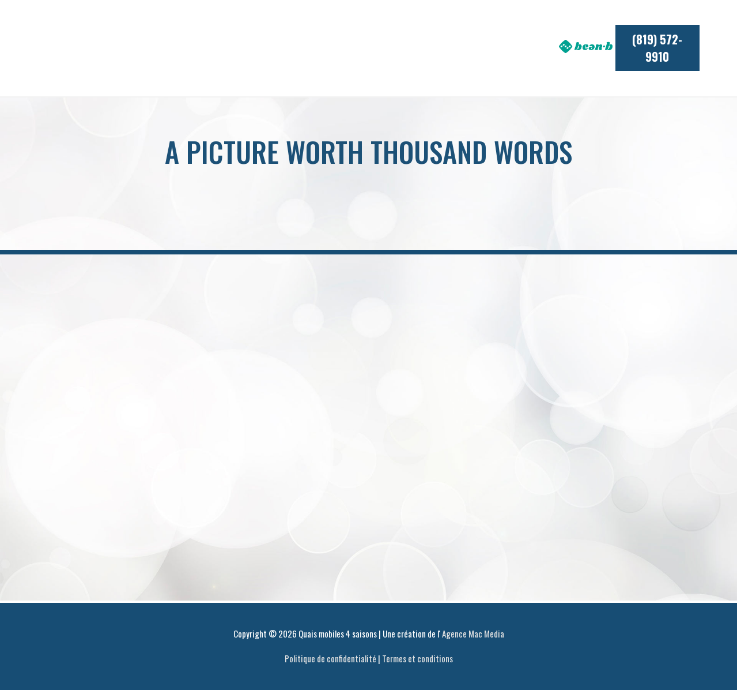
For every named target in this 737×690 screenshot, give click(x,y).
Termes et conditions (417, 658)
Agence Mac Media (473, 633)
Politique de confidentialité (330, 658)
